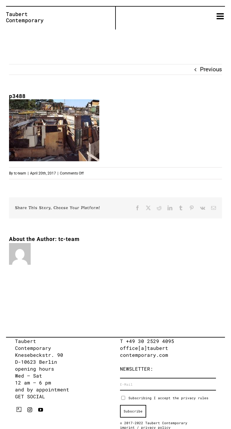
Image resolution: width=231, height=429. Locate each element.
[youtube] (40, 409)
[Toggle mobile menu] (221, 16)
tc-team (20, 173)
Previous (211, 69)
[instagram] (29, 409)
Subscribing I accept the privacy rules (168, 398)
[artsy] (19, 409)
